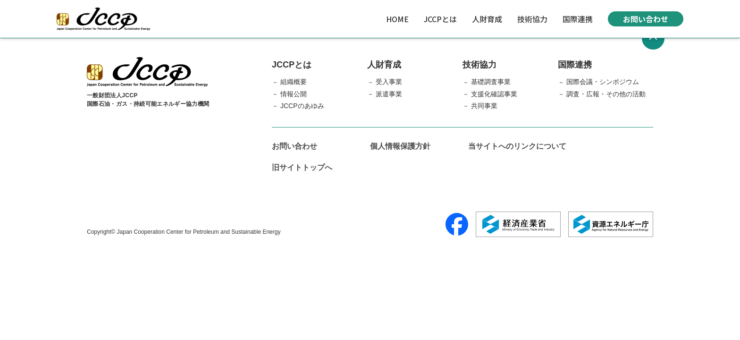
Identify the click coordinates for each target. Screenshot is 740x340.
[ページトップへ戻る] (653, 38)
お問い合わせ (645, 19)
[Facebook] (457, 224)
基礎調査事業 (491, 81)
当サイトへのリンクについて (517, 146)
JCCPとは (440, 19)
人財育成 (487, 19)
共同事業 (484, 106)
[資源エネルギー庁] (610, 224)
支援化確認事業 (494, 94)
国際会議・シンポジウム (602, 81)
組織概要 (293, 81)
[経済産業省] (518, 224)
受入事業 (389, 81)
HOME (397, 19)
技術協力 (532, 19)
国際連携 (578, 19)
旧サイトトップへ (302, 167)
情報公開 (293, 94)
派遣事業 (389, 94)
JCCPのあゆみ (302, 106)
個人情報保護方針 (400, 146)
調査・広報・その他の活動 (606, 94)
